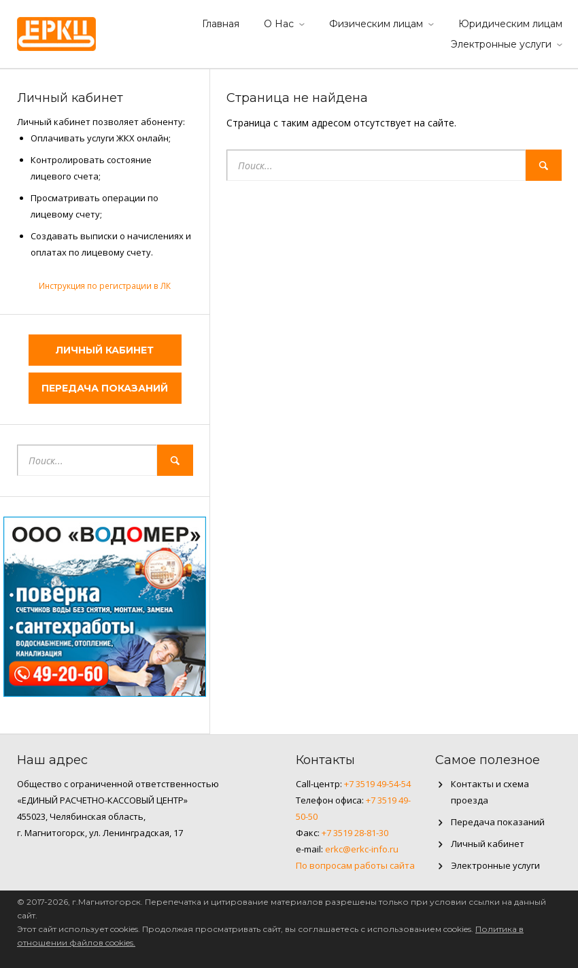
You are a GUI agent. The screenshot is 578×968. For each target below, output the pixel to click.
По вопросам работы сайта (355, 865)
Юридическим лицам (510, 24)
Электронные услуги (501, 44)
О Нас (279, 24)
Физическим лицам (376, 24)
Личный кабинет (105, 350)
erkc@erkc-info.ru (361, 849)
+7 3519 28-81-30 (355, 833)
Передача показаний (104, 388)
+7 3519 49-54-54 (377, 784)
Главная (220, 24)
